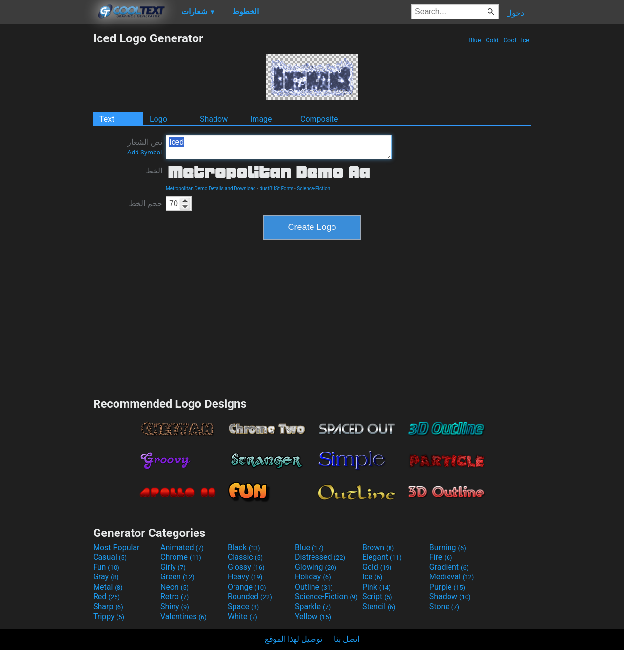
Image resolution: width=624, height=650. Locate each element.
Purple (447, 587)
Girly (173, 567)
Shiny (174, 606)
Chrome (180, 557)
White (242, 616)
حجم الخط (145, 203)
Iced (279, 147)
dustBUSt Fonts (276, 188)
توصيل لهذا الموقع (293, 639)
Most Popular (116, 547)
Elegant (382, 557)
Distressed (320, 557)
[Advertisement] (46, 177)
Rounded (250, 596)
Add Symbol (144, 152)
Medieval (451, 576)
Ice (525, 40)
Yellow (313, 616)
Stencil (378, 606)
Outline (314, 587)
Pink (376, 587)
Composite (319, 119)
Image (261, 119)
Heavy (245, 576)
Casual (110, 557)
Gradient (448, 567)
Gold (377, 567)
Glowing (315, 567)
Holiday (313, 576)
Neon (174, 587)
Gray (105, 576)
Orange (247, 587)
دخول (515, 13)
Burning (447, 547)
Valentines (183, 616)
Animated (182, 547)
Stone (444, 606)
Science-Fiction (313, 188)
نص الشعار (144, 146)
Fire (440, 557)
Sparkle (313, 606)
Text (106, 119)
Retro (174, 596)
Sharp (108, 606)
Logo (158, 119)
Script (377, 596)
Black (244, 547)
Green (177, 576)
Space (243, 606)
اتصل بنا (346, 639)
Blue (475, 40)
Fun (106, 567)
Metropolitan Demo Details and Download (211, 188)
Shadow (214, 119)
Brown (378, 547)
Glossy (246, 567)
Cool (510, 40)
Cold (492, 40)
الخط (154, 170)
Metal (108, 587)
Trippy (108, 616)
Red (106, 596)
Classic (245, 557)
